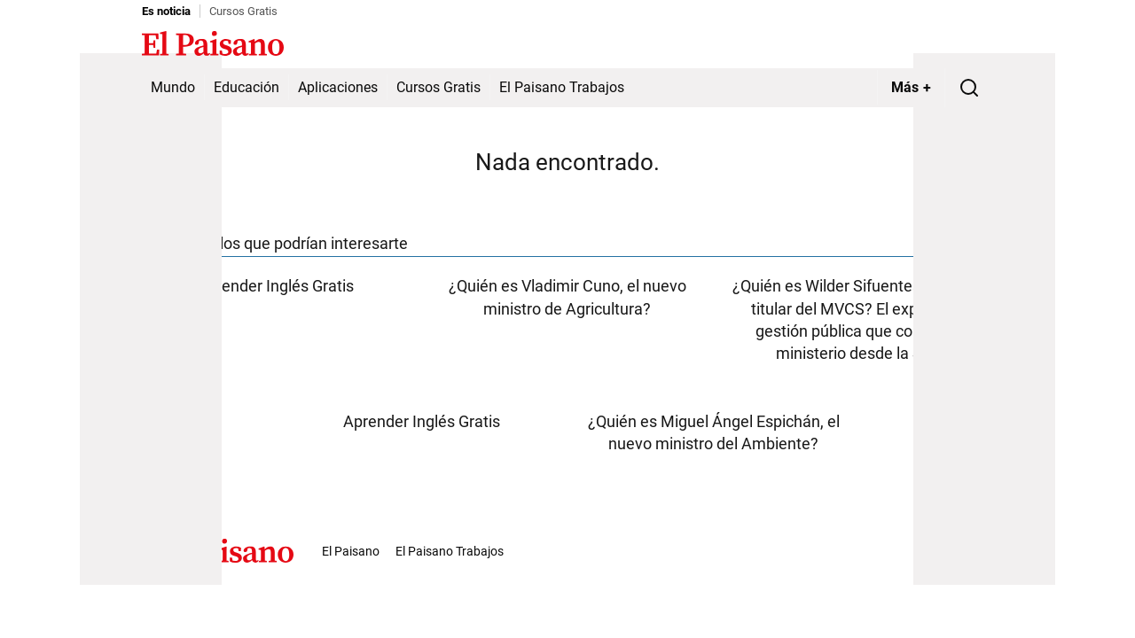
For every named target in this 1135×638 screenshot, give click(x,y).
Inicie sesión (957, 45)
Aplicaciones (338, 87)
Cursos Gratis (243, 11)
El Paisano (351, 551)
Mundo (173, 87)
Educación (246, 87)
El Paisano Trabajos (561, 87)
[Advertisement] (151, 319)
